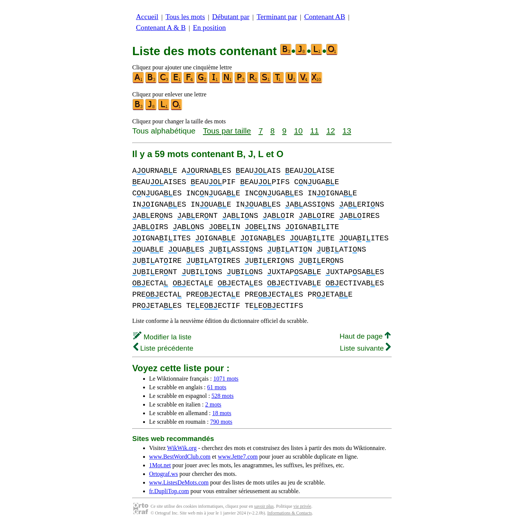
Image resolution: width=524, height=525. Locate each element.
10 (298, 130)
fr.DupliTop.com (169, 491)
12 (330, 130)
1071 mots (225, 378)
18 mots (221, 413)
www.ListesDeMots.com (179, 482)
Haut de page (365, 336)
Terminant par (277, 17)
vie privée (302, 506)
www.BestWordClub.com (179, 456)
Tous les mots (185, 17)
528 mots (223, 396)
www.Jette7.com (238, 456)
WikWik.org (182, 448)
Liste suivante (365, 348)
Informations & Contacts (289, 513)
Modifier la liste (162, 337)
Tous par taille (227, 130)
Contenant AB (324, 17)
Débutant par (230, 17)
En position (209, 28)
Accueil (147, 17)
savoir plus (264, 506)
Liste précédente (163, 348)
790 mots (221, 421)
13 (346, 130)
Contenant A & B (161, 28)
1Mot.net (160, 465)
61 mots (216, 387)
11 (314, 130)
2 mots (213, 404)
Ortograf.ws (163, 474)
